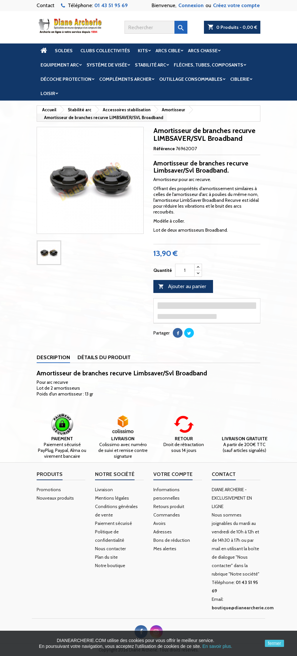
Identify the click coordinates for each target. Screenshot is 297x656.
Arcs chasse (203, 51)
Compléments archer (125, 79)
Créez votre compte (236, 5)
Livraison (104, 489)
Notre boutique (110, 565)
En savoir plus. (217, 646)
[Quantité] (185, 270)
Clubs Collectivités (105, 51)
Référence (164, 149)
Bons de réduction (171, 540)
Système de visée (107, 65)
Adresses (162, 532)
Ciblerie (239, 79)
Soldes (64, 51)
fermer (274, 643)
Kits (143, 51)
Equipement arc (60, 65)
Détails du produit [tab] (104, 357)
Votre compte (173, 474)
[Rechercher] (156, 27)
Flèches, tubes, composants (208, 65)
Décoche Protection (66, 79)
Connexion (191, 5)
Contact (45, 5)
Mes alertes (164, 549)
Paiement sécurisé (113, 523)
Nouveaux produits (55, 498)
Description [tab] (53, 357)
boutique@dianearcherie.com (243, 608)
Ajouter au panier (182, 286)
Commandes (166, 515)
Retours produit (168, 506)
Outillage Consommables (190, 79)
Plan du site (106, 557)
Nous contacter (110, 549)
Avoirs (159, 523)
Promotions (49, 489)
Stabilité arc (150, 65)
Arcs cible (168, 51)
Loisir (48, 93)
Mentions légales (112, 498)
